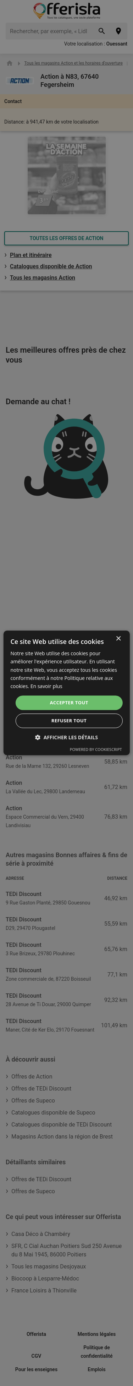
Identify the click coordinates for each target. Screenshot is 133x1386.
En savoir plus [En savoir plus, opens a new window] (46, 686)
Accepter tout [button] (69, 702)
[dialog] (66, 693)
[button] (66, 738)
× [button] (118, 638)
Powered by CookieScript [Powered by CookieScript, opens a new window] (96, 749)
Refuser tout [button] (69, 721)
